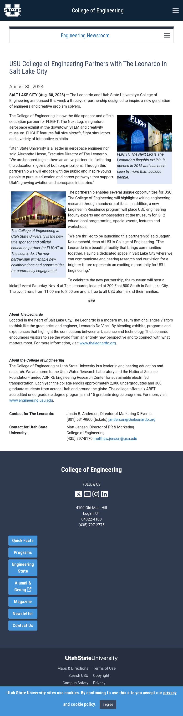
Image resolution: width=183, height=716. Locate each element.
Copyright (101, 675)
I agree (108, 704)
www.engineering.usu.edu (31, 400)
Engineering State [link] (23, 568)
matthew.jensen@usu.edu (115, 438)
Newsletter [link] (23, 613)
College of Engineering (98, 10)
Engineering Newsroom (85, 35)
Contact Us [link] (23, 625)
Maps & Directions (72, 668)
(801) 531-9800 (79, 419)
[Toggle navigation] (167, 35)
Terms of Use (104, 668)
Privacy (99, 683)
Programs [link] (23, 552)
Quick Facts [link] (23, 540)
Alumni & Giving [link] (25, 586)
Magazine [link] (23, 601)
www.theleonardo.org (98, 343)
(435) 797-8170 (79, 438)
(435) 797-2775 (91, 525)
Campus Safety (75, 683)
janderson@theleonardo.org (131, 419)
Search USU (78, 675)
